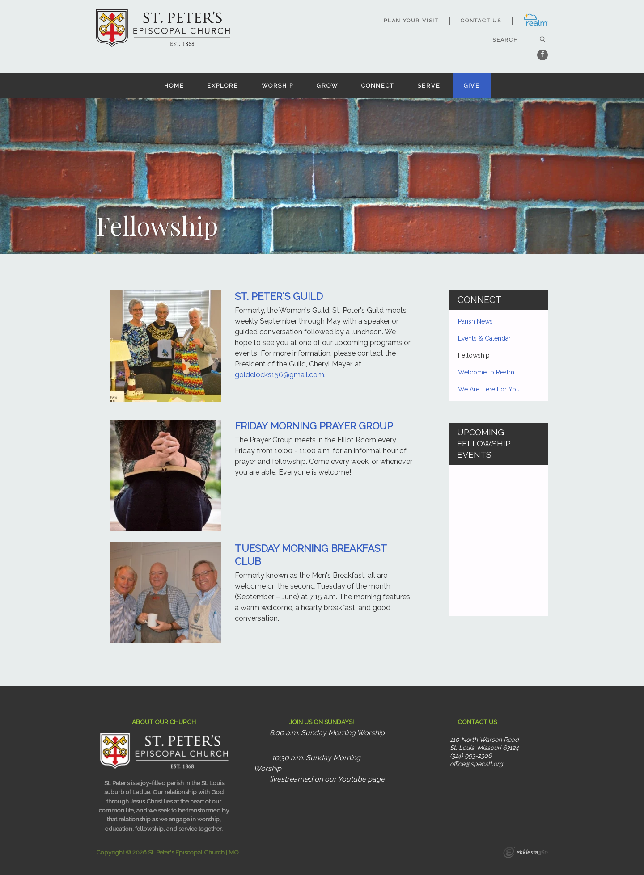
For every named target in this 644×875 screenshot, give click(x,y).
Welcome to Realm (486, 372)
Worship (277, 85)
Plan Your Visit (411, 20)
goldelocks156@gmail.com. (280, 374)
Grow (327, 85)
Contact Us (481, 20)
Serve (428, 85)
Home (174, 85)
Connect (377, 85)
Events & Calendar (484, 338)
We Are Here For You (489, 389)
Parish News (475, 321)
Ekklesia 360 (525, 853)
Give (472, 85)
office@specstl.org (476, 763)
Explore (222, 85)
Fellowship (474, 355)
